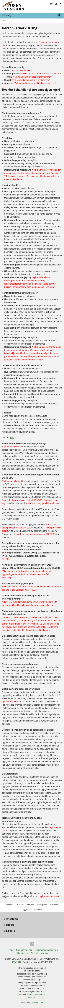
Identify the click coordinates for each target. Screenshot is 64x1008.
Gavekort (54, 905)
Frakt (11, 950)
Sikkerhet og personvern (46, 950)
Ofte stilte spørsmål (40, 953)
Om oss (30, 905)
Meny (6, 15)
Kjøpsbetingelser (24, 950)
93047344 (16, 962)
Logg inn (25, 909)
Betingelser (42, 905)
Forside (4, 21)
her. (12, 437)
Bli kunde (20, 905)
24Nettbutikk (37, 1002)
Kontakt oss (37, 909)
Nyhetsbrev (22, 953)
